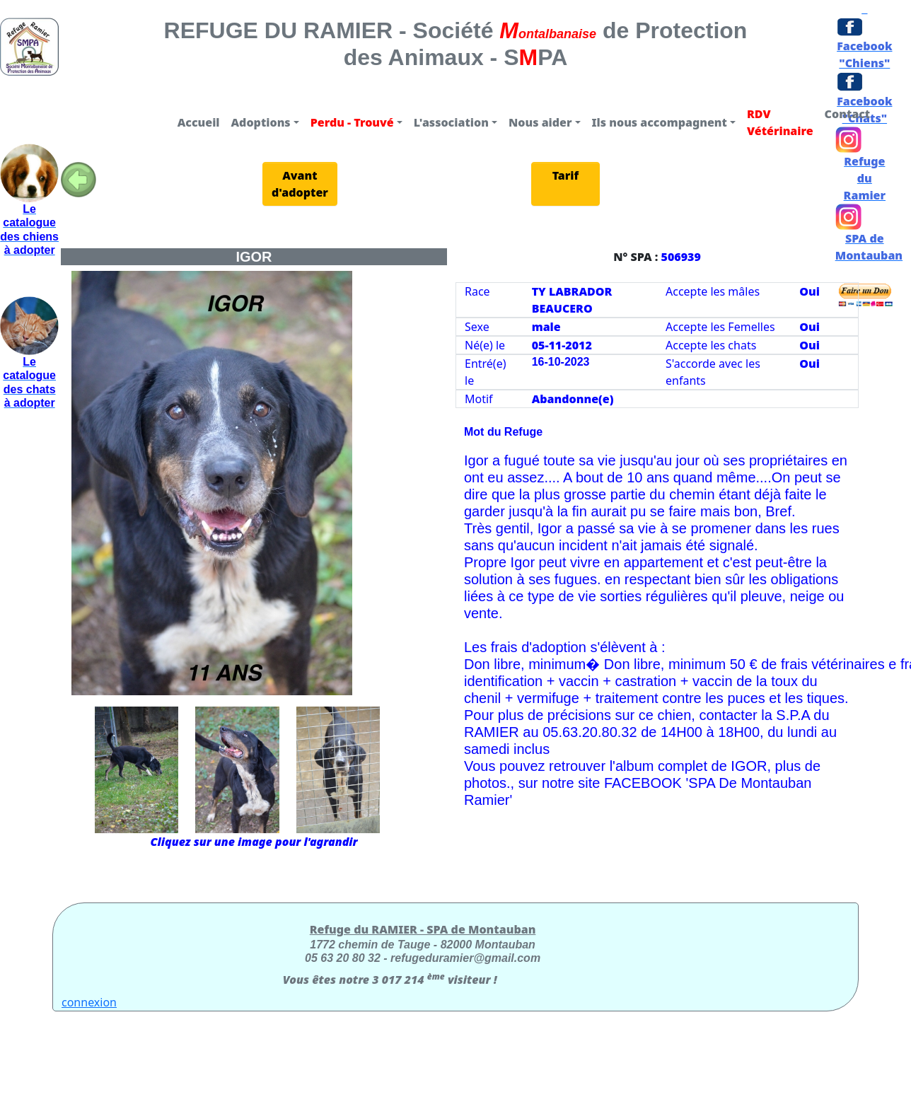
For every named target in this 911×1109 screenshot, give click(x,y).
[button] (265, 122)
